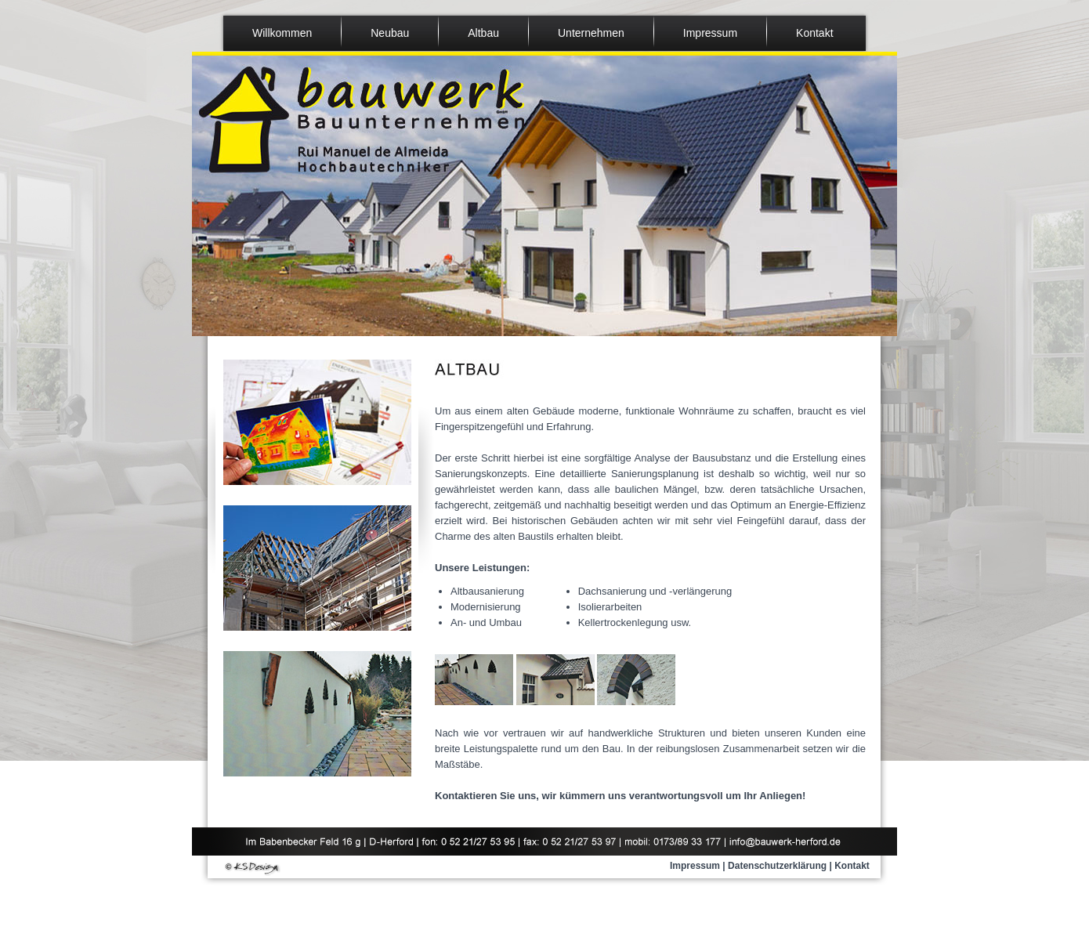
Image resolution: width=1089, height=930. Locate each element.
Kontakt (852, 865)
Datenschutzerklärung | (780, 865)
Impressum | (697, 865)
